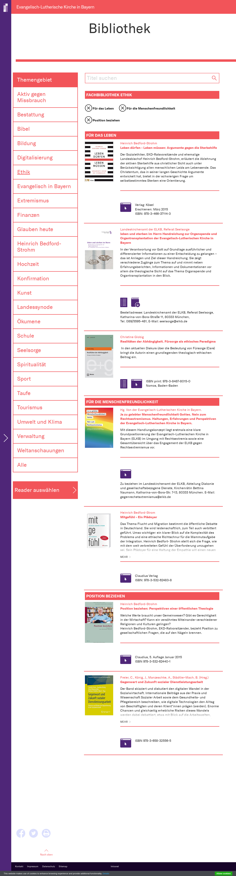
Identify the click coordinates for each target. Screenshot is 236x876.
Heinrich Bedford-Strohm (39, 246)
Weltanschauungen (40, 450)
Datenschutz (48, 866)
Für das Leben (103, 108)
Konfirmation (33, 278)
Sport (24, 378)
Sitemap (63, 866)
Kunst (24, 292)
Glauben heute (35, 229)
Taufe (24, 393)
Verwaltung (30, 436)
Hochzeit (28, 264)
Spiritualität (31, 364)
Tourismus (29, 407)
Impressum (32, 866)
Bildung (26, 143)
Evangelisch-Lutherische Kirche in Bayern (55, 7)
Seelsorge (29, 350)
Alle (22, 465)
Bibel (23, 129)
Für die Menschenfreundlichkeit (151, 108)
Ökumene (28, 321)
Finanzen (28, 215)
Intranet (115, 866)
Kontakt (19, 866)
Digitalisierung (35, 157)
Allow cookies (223, 873)
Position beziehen (106, 120)
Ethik (23, 172)
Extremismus (33, 200)
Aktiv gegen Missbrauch (31, 97)
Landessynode (35, 307)
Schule (25, 335)
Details (106, 873)
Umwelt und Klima (39, 422)
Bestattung (30, 114)
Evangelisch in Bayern (44, 186)
